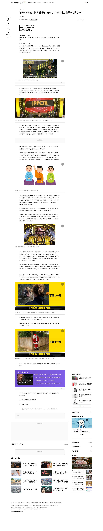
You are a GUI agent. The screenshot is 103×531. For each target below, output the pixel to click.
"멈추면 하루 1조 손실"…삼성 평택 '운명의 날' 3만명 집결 (85, 394)
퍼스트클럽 (27, 519)
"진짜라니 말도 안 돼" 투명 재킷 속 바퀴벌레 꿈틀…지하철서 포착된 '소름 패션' (48, 399)
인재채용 (22, 519)
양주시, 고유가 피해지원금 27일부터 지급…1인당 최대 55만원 (79, 506)
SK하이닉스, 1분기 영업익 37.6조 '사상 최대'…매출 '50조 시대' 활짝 (60, 489)
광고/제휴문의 (17, 519)
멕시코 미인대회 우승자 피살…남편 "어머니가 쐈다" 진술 (79, 489)
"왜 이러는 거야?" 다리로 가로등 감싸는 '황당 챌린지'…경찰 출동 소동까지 (79, 495)
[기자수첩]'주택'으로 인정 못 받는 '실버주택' (85, 406)
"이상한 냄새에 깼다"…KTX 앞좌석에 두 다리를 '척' (44, 396)
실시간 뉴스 (30, 2)
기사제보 (36, 519)
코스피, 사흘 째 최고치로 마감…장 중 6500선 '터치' (60, 505)
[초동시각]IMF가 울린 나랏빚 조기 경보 (85, 418)
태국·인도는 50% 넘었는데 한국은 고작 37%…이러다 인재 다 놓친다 (47, 390)
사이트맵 (59, 519)
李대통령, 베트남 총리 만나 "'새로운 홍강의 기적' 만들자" (60, 481)
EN (86, 2)
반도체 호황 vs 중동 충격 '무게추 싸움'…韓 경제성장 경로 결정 (60, 497)
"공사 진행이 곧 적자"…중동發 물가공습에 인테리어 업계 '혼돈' (85, 400)
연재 (20, 9)
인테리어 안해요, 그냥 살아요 (30, 506)
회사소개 (12, 519)
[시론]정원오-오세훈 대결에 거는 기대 (85, 412)
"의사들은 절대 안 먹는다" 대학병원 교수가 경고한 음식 (30, 489)
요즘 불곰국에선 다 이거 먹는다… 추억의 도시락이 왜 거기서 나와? (30, 481)
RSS (40, 519)
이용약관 (51, 519)
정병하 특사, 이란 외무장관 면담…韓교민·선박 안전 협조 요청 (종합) (47, 393)
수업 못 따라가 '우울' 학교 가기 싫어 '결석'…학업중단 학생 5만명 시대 (30, 497)
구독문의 (32, 519)
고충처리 (55, 519)
